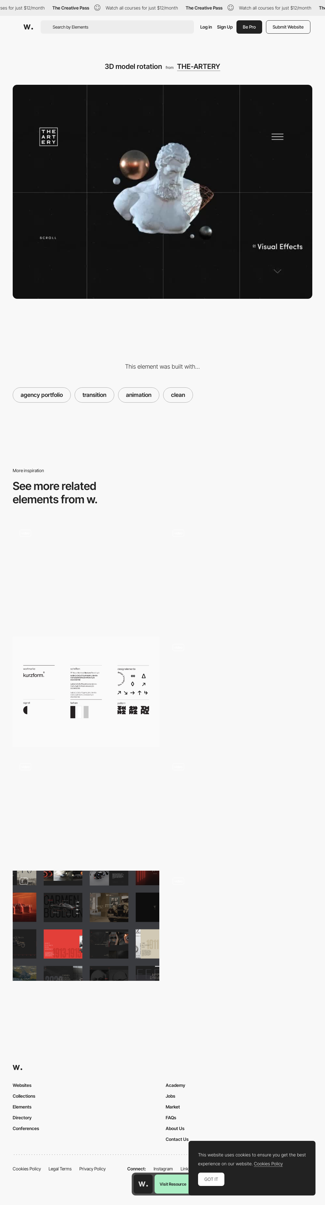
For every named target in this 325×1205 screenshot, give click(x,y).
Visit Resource (173, 1184)
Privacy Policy (92, 1168)
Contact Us (177, 1139)
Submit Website (288, 27)
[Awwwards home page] (143, 1184)
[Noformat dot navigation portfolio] (86, 574)
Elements (22, 1106)
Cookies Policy (27, 1168)
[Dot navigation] (239, 808)
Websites (22, 1085)
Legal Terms (60, 1168)
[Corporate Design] (86, 692)
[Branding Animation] (239, 926)
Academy (175, 1085)
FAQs (171, 1117)
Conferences (26, 1128)
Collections (24, 1096)
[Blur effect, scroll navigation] (239, 689)
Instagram (163, 1168)
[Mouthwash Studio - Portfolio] (239, 574)
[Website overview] (86, 926)
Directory (22, 1117)
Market (173, 1106)
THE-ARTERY (198, 66)
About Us (175, 1128)
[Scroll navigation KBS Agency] (86, 808)
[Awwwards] (28, 27)
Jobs (170, 1096)
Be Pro (249, 27)
